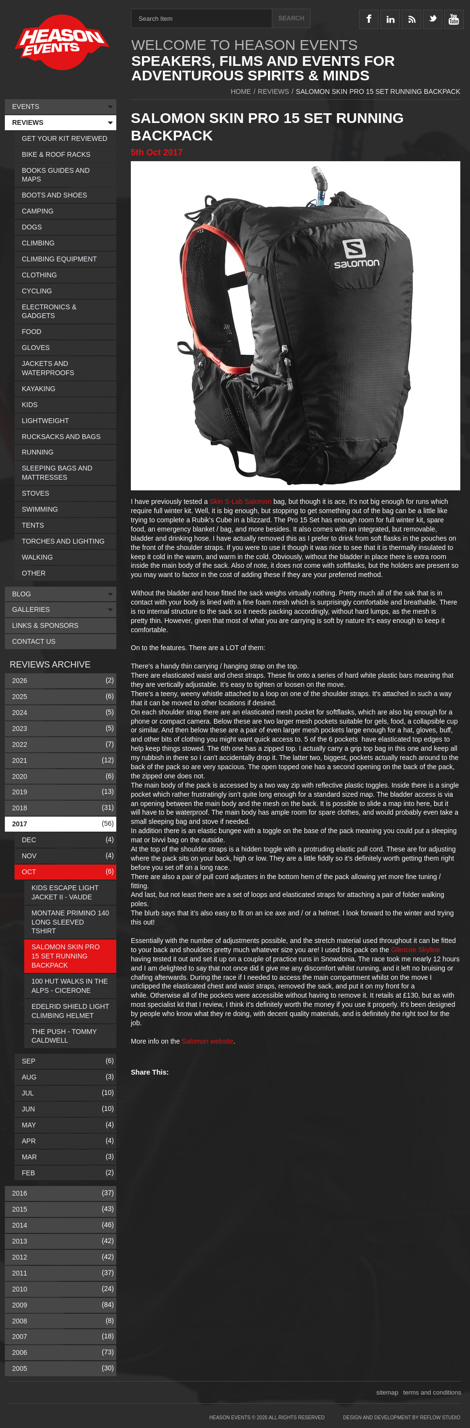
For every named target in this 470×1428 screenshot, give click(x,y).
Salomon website (208, 1041)
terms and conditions (432, 1392)
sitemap (387, 1392)
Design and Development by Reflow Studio (401, 1417)
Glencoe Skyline (415, 950)
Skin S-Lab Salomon (241, 501)
